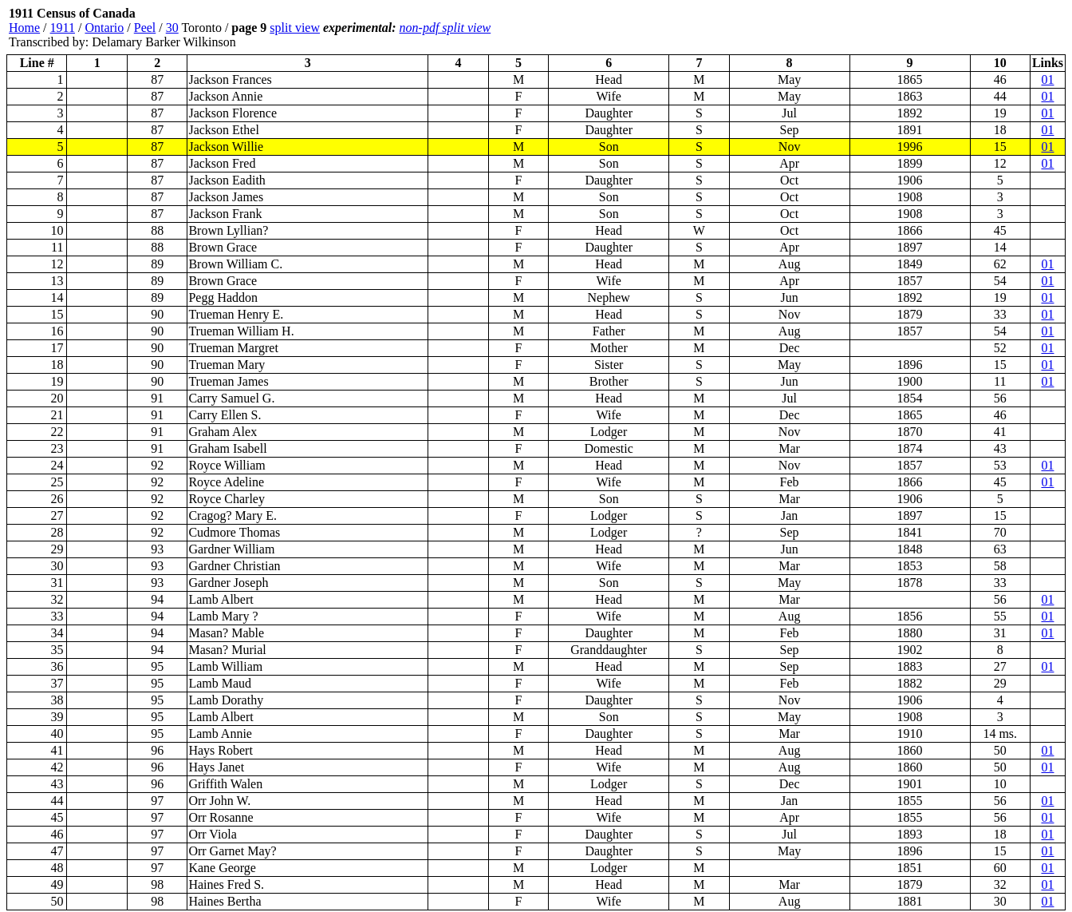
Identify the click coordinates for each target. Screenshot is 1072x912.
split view (295, 27)
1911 (62, 27)
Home (24, 27)
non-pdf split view (445, 27)
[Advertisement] (970, 28)
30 (172, 27)
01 (1047, 79)
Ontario (104, 27)
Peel (145, 27)
